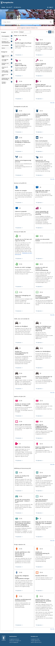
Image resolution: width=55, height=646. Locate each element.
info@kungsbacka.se (35, 640)
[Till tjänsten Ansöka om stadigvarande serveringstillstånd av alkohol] (24, 115)
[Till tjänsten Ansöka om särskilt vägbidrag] (24, 377)
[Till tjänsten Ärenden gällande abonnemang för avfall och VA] (44, 85)
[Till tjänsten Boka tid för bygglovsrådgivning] (24, 64)
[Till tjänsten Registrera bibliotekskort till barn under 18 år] (44, 447)
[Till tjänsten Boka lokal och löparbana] (23, 446)
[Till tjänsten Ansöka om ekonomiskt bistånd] (44, 240)
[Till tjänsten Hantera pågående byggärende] (44, 64)
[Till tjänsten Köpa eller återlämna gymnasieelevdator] (44, 500)
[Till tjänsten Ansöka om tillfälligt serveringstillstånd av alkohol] (44, 115)
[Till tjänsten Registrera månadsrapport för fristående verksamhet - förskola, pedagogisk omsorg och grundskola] (24, 523)
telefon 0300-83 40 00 (36, 642)
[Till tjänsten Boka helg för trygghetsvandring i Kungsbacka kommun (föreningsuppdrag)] (44, 426)
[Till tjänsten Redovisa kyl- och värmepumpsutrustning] (44, 161)
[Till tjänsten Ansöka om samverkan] (42, 403)
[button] (12, 32)
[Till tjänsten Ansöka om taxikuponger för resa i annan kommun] (44, 377)
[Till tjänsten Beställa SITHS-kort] (41, 575)
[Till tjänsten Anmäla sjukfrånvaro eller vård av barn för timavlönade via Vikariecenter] (24, 553)
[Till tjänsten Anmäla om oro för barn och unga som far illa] (24, 240)
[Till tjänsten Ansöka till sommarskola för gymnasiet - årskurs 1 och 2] (24, 500)
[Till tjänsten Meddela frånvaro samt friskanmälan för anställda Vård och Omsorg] (44, 600)
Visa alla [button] (52, 102)
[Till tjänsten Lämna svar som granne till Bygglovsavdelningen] (24, 85)
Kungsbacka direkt (35, 639)
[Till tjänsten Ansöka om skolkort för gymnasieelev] (24, 476)
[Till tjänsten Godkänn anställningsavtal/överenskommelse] (24, 600)
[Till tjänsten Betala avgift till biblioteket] (23, 424)
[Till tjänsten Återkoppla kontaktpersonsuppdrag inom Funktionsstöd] (44, 296)
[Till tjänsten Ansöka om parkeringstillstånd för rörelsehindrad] (24, 352)
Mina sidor (9, 7)
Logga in (50, 7)
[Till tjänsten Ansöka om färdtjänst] (22, 326)
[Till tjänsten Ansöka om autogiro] (21, 190)
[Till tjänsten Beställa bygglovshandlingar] (23, 42)
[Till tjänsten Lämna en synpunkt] (21, 211)
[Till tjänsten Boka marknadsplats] (42, 140)
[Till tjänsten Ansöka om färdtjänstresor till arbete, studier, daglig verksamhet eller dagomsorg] (44, 328)
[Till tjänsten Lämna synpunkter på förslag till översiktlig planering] (44, 212)
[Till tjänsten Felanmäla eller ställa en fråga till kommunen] (44, 191)
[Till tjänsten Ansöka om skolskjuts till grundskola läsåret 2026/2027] (44, 476)
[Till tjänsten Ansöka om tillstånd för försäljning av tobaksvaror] (24, 141)
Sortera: (16, 32)
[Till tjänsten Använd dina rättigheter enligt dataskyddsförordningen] (24, 576)
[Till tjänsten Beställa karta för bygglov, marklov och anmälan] (44, 43)
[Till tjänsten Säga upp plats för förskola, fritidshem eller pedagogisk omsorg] (44, 522)
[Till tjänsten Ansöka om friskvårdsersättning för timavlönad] (44, 553)
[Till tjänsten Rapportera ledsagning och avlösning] (24, 296)
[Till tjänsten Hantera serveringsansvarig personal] (24, 161)
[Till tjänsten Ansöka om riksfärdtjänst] (43, 351)
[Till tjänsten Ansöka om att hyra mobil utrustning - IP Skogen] (24, 404)
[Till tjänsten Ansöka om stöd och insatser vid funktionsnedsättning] (44, 268)
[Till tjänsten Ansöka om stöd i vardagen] (23, 267)
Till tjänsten (18, 55)
